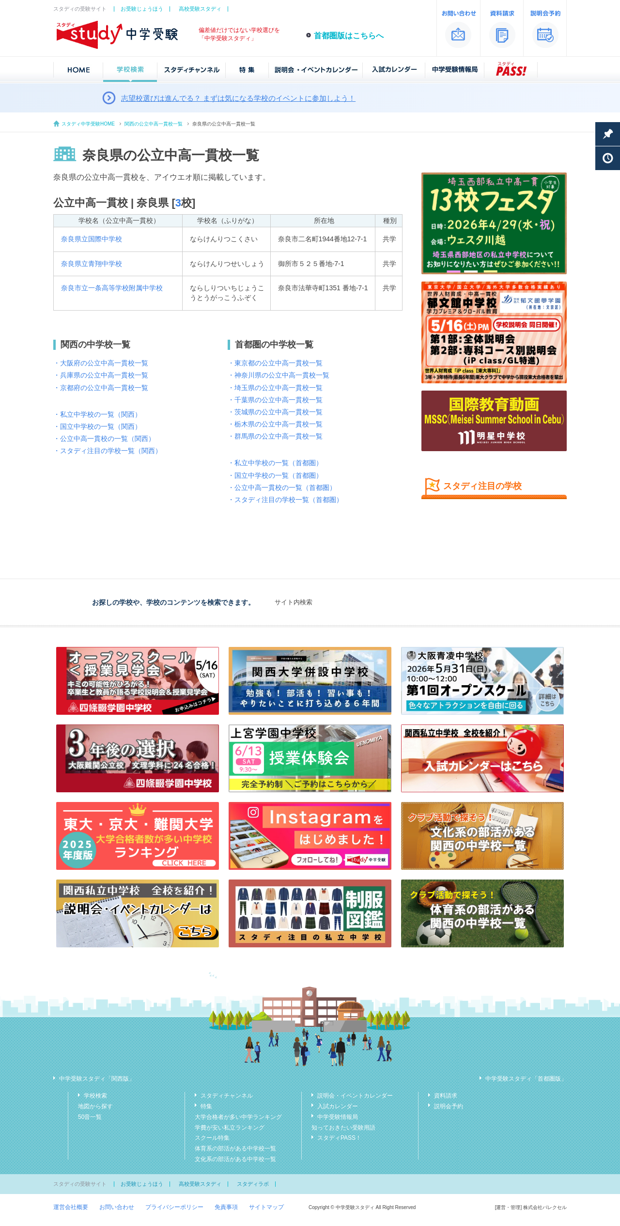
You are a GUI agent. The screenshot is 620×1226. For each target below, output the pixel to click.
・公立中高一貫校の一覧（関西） (104, 438)
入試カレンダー (337, 1106)
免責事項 (226, 1207)
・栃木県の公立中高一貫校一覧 (275, 424)
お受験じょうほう (142, 9)
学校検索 (95, 1095)
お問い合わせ (116, 1207)
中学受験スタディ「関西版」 (97, 1078)
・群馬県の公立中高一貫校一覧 (275, 436)
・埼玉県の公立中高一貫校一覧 (275, 388)
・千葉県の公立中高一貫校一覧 (275, 400)
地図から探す (95, 1106)
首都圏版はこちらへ (349, 35)
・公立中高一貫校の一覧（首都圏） (282, 487)
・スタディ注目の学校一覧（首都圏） (285, 499)
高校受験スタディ (200, 9)
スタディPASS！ (339, 1137)
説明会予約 (448, 1106)
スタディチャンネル (227, 1095)
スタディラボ (253, 1184)
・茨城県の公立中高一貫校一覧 (275, 412)
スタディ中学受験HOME (88, 123)
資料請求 (445, 1095)
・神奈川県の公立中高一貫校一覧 (278, 375)
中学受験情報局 (337, 1117)
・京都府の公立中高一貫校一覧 (100, 388)
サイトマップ (266, 1207)
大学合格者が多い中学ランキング (238, 1117)
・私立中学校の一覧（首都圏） (275, 463)
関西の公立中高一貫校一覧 (153, 123)
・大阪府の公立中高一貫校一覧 (100, 363)
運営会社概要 (70, 1207)
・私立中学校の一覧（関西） (97, 414)
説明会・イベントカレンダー (355, 1095)
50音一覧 (90, 1117)
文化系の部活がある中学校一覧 (235, 1159)
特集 (206, 1106)
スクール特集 (212, 1137)
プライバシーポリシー (174, 1207)
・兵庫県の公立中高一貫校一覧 (100, 375)
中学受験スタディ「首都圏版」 (526, 1078)
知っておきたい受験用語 (343, 1127)
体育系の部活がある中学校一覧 (235, 1148)
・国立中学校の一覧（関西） (97, 426)
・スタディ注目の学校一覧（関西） (107, 451)
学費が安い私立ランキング (229, 1127)
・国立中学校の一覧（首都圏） (275, 475)
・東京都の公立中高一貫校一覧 (275, 363)
